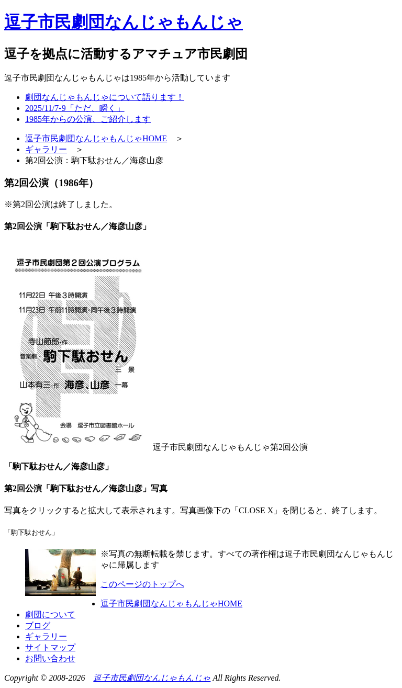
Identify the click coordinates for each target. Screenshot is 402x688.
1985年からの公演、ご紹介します (88, 119)
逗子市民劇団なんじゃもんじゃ (151, 677)
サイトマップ (50, 647)
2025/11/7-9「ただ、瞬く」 (75, 108)
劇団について (50, 614)
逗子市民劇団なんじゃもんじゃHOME (96, 138)
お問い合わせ (50, 658)
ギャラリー (46, 149)
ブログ (37, 625)
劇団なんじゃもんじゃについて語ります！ (104, 97)
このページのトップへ (142, 584)
